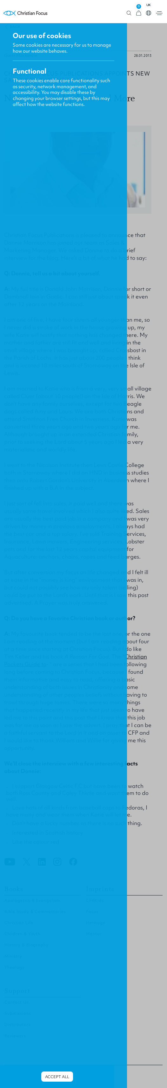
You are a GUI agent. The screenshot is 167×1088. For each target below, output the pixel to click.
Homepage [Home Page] (25, 13)
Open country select (148, 13)
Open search (129, 13)
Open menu (159, 13)
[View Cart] (138, 13)
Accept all (57, 1076)
